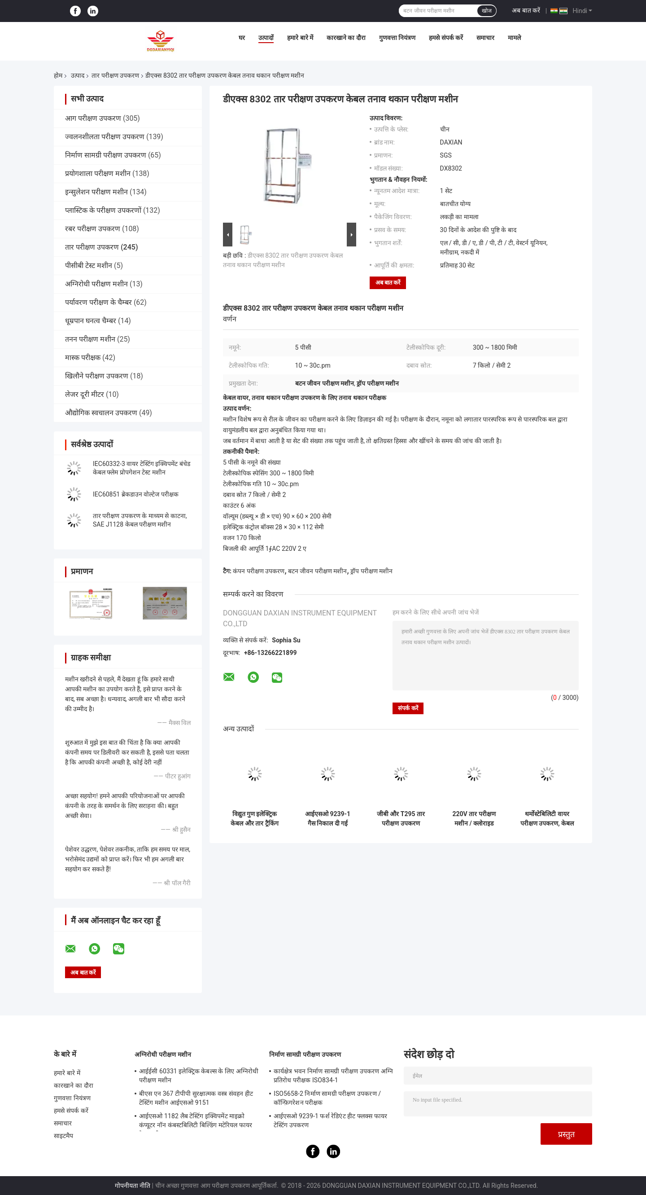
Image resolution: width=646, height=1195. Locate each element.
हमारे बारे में (300, 37)
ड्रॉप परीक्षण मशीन (371, 571)
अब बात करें (526, 10)
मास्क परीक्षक (82, 357)
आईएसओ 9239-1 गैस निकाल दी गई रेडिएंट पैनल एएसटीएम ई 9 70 (328, 818)
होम (58, 75)
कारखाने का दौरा (346, 37)
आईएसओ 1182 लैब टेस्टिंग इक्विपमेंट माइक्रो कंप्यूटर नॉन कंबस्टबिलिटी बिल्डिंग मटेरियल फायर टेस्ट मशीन (195, 1121)
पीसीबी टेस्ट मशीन (88, 265)
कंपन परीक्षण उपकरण (258, 571)
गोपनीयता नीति (132, 1185)
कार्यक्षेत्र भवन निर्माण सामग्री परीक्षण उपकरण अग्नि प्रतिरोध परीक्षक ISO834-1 (333, 1076)
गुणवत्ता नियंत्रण (397, 37)
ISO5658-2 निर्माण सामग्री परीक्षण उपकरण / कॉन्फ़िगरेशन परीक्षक (327, 1098)
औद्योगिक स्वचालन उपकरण (101, 413)
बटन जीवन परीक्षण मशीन (317, 571)
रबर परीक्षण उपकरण (92, 228)
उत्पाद (77, 75)
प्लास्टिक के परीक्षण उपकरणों (103, 210)
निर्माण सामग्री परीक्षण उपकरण (105, 155)
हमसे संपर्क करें (446, 37)
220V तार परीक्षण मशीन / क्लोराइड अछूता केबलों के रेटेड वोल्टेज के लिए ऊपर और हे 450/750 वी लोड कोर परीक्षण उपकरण (474, 818)
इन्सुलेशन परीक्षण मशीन (96, 192)
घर (242, 37)
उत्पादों (266, 37)
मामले (514, 37)
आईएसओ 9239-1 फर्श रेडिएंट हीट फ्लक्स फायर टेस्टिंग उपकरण (330, 1120)
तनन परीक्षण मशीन (90, 339)
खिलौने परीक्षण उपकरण (96, 376)
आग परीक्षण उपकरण (93, 118)
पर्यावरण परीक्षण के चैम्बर (98, 302)
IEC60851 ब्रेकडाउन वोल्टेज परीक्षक (136, 494)
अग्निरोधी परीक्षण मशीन (96, 284)
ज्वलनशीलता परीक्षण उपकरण (104, 136)
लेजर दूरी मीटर (84, 394)
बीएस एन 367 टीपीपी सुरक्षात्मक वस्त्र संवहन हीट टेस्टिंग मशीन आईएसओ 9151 (196, 1098)
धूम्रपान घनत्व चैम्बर (90, 320)
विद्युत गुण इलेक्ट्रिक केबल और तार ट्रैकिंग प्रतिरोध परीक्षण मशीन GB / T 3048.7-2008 (254, 818)
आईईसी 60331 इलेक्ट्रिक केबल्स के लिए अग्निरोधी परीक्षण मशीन (198, 1076)
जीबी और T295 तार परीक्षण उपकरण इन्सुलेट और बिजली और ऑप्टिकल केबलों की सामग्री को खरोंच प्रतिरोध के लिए (401, 818)
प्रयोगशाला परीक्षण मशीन (98, 173)
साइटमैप (64, 1135)
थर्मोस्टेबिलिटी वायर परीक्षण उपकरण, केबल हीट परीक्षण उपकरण (547, 818)
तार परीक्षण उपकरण (115, 75)
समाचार (485, 37)
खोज (487, 11)
